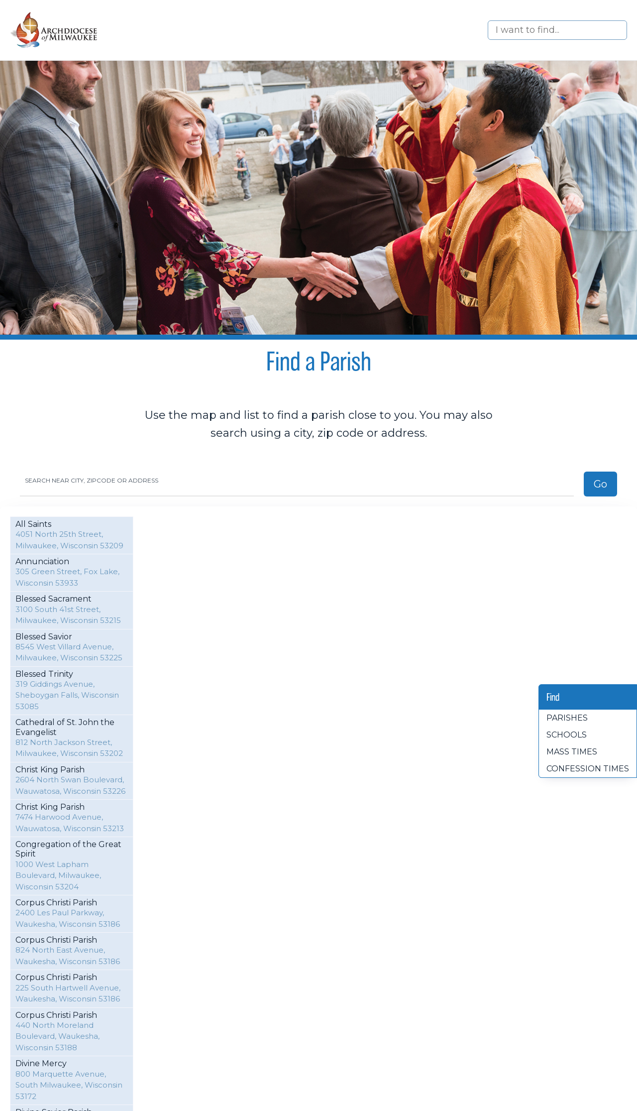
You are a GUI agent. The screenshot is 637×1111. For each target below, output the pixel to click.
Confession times (587, 768)
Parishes (567, 718)
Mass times (571, 751)
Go (600, 484)
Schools (566, 735)
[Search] (557, 30)
